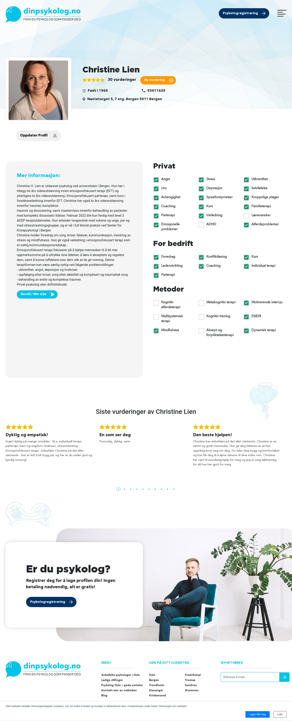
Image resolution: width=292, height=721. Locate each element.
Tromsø (190, 680)
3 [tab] (131, 489)
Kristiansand (157, 695)
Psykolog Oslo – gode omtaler (122, 685)
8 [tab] (161, 489)
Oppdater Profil (34, 135)
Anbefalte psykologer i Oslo (120, 675)
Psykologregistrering (240, 13)
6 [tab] (149, 489)
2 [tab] (124, 489)
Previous (2, 455)
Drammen (192, 690)
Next (289, 455)
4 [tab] (137, 489)
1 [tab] (118, 489)
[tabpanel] (52, 445)
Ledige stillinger (112, 680)
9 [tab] (167, 489)
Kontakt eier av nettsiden (119, 690)
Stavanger (156, 690)
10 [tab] (174, 489)
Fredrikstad (193, 675)
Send (284, 677)
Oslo (152, 675)
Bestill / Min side (33, 294)
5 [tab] (143, 489)
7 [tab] (155, 489)
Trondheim (156, 685)
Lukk (280, 714)
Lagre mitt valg (257, 714)
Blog (104, 695)
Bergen (154, 680)
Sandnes (191, 685)
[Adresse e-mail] (253, 677)
